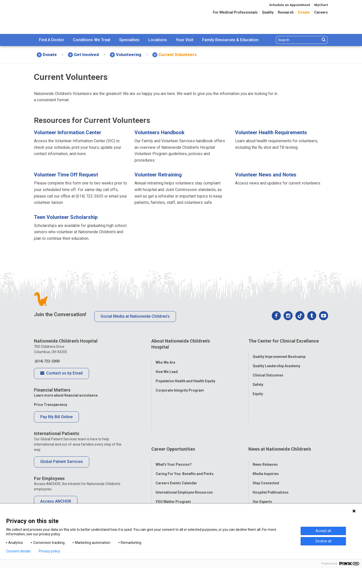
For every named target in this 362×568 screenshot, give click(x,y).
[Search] (298, 40)
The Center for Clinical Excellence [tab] (283, 341)
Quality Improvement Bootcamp (279, 351)
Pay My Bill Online (56, 416)
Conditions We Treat (91, 39)
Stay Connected (266, 438)
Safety (258, 378)
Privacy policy (49, 551)
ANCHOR (163, 465)
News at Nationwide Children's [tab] (279, 409)
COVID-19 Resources (173, 475)
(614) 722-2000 (47, 361)
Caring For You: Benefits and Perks (185, 428)
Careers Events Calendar (176, 438)
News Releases (265, 419)
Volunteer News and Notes (265, 175)
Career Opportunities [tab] (173, 409)
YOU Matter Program (173, 456)
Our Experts (262, 456)
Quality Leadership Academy (276, 360)
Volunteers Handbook (159, 132)
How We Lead (167, 366)
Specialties (129, 39)
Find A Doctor (51, 39)
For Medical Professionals (235, 12)
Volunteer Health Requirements (271, 132)
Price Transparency (50, 405)
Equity (258, 388)
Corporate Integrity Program (180, 384)
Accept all (323, 531)
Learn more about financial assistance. (66, 395)
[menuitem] (51, 40)
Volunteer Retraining (158, 175)
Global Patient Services (61, 461)
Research (286, 12)
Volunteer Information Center (67, 132)
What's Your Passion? (174, 419)
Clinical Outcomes (268, 369)
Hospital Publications (271, 447)
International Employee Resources (184, 447)
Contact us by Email (61, 373)
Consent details (18, 551)
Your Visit (184, 39)
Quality (268, 12)
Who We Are (165, 356)
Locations (157, 39)
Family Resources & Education (230, 39)
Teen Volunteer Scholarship (66, 217)
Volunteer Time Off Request (66, 175)
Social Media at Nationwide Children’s (135, 316)
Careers (321, 12)
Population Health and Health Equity (185, 375)
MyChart (321, 5)
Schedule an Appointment (289, 5)
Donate (304, 12)
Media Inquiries (266, 428)
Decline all (323, 541)
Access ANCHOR (55, 501)
